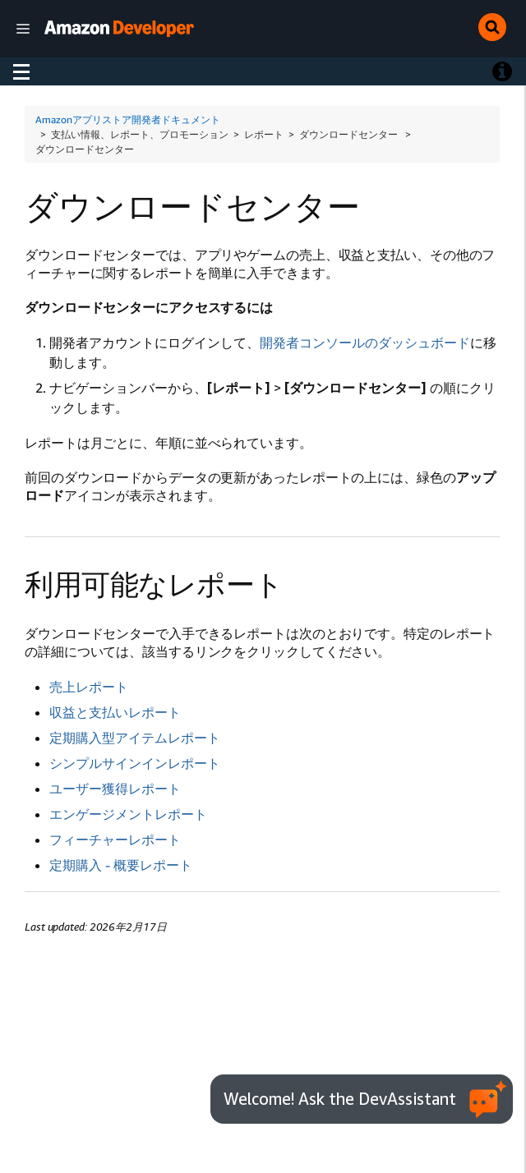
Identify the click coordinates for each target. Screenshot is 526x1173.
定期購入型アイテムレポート (134, 737)
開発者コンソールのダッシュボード (365, 342)
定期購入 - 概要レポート (120, 865)
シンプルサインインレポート (134, 763)
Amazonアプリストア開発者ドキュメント (127, 119)
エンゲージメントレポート (128, 814)
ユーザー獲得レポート (115, 788)
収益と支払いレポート (115, 712)
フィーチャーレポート (115, 839)
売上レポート (88, 686)
